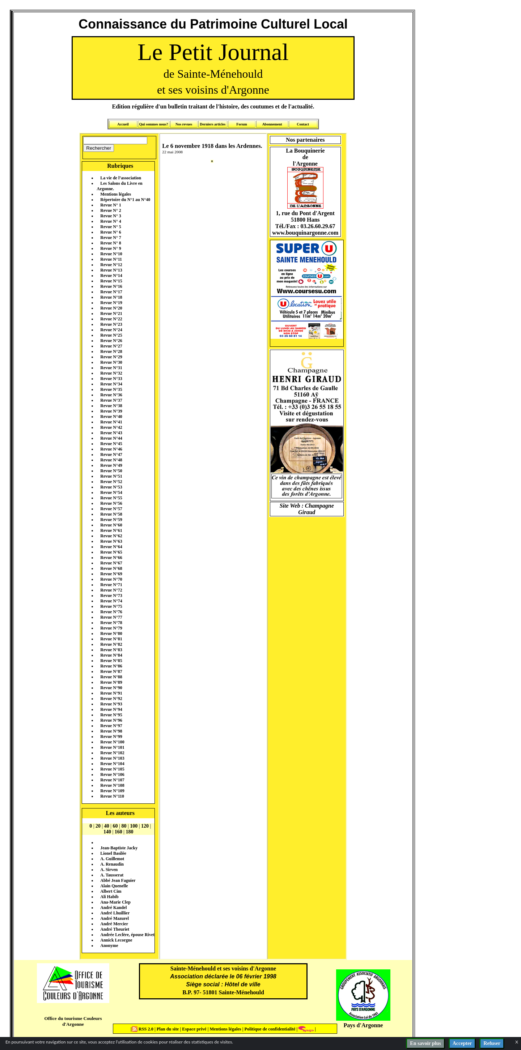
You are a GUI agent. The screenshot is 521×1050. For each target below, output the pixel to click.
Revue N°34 (111, 384)
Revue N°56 (111, 503)
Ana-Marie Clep (115, 902)
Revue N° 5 (110, 226)
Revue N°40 (111, 416)
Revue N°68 (111, 568)
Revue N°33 (111, 378)
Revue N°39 (111, 411)
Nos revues (183, 124)
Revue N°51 (111, 476)
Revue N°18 (111, 297)
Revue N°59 (111, 519)
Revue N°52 (111, 481)
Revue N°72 (111, 590)
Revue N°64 (111, 546)
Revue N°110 (112, 796)
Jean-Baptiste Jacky (118, 847)
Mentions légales (115, 194)
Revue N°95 (111, 714)
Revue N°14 (111, 275)
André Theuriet (114, 929)
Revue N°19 (111, 302)
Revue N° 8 (110, 243)
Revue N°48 (111, 459)
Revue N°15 (111, 280)
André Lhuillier (115, 912)
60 (115, 826)
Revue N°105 (112, 769)
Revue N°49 (111, 465)
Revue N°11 (111, 259)
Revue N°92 (111, 698)
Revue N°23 (111, 324)
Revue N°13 (111, 270)
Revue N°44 (111, 438)
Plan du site (168, 1029)
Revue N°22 (111, 318)
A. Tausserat (111, 875)
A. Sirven (109, 869)
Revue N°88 (111, 676)
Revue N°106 (112, 774)
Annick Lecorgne (116, 940)
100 (133, 826)
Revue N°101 (112, 747)
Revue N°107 (112, 779)
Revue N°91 (111, 693)
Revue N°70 (111, 579)
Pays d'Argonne (363, 1025)
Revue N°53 (111, 487)
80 (123, 826)
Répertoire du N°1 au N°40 (125, 199)
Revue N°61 (111, 530)
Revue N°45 (111, 443)
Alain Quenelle (114, 885)
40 (106, 826)
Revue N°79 (111, 628)
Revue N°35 (111, 389)
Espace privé (193, 1029)
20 (98, 826)
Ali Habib (109, 896)
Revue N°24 (111, 329)
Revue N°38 (111, 405)
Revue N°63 (111, 541)
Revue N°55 (111, 497)
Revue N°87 (111, 671)
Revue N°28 (111, 351)
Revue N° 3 (110, 215)
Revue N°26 (111, 340)
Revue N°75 (111, 606)
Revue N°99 (111, 736)
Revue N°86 (111, 666)
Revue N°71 (111, 584)
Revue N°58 (111, 514)
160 (118, 832)
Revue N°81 (111, 638)
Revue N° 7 (110, 237)
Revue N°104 (112, 763)
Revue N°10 (111, 253)
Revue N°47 (111, 454)
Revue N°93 (111, 704)
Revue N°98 (111, 731)
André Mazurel (114, 918)
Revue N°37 (111, 400)
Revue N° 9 (110, 248)
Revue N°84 (111, 655)
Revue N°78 (111, 622)
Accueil (123, 124)
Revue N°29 (111, 356)
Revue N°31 (111, 367)
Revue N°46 (111, 449)
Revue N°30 (111, 362)
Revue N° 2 (110, 210)
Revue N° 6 (110, 232)
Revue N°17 (111, 291)
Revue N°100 (112, 741)
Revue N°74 (111, 600)
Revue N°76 (111, 611)
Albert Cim (110, 891)
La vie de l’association (120, 177)
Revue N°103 (112, 758)
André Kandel (113, 907)
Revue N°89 (111, 682)
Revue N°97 (111, 725)
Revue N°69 (111, 573)
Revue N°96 (111, 720)
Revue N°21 (111, 313)
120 (145, 826)
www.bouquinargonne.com (305, 233)
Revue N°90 (111, 687)
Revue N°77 (111, 617)
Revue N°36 (111, 394)
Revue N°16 (111, 286)
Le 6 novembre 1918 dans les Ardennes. (212, 145)
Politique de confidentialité (269, 1029)
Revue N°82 (111, 644)
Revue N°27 (111, 346)
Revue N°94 (111, 709)
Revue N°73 (111, 595)
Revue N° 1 (110, 205)
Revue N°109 (112, 790)
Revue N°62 (111, 535)
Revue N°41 (111, 421)
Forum (241, 124)
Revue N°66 (111, 557)
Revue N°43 (111, 432)
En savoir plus (425, 1043)
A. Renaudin (112, 864)
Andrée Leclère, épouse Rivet (127, 934)
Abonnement (272, 124)
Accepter (462, 1043)
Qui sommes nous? (153, 124)
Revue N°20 (111, 308)
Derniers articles (212, 124)
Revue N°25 (111, 335)
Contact (303, 124)
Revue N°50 (111, 470)
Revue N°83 (111, 649)
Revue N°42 (111, 427)
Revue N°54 (111, 492)
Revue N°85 (111, 660)
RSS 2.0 (143, 1029)
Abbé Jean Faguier (117, 880)
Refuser (491, 1043)
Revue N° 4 (110, 221)
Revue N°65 (111, 552)
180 (130, 832)
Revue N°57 (111, 508)
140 (107, 832)
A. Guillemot (112, 858)
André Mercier (114, 923)
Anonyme (109, 945)
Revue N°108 (112, 785)
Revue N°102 (112, 752)
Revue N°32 (111, 373)
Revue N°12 (111, 264)
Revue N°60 (111, 525)
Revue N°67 (111, 562)
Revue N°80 (111, 633)
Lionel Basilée (113, 853)
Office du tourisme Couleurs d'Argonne (73, 1021)
